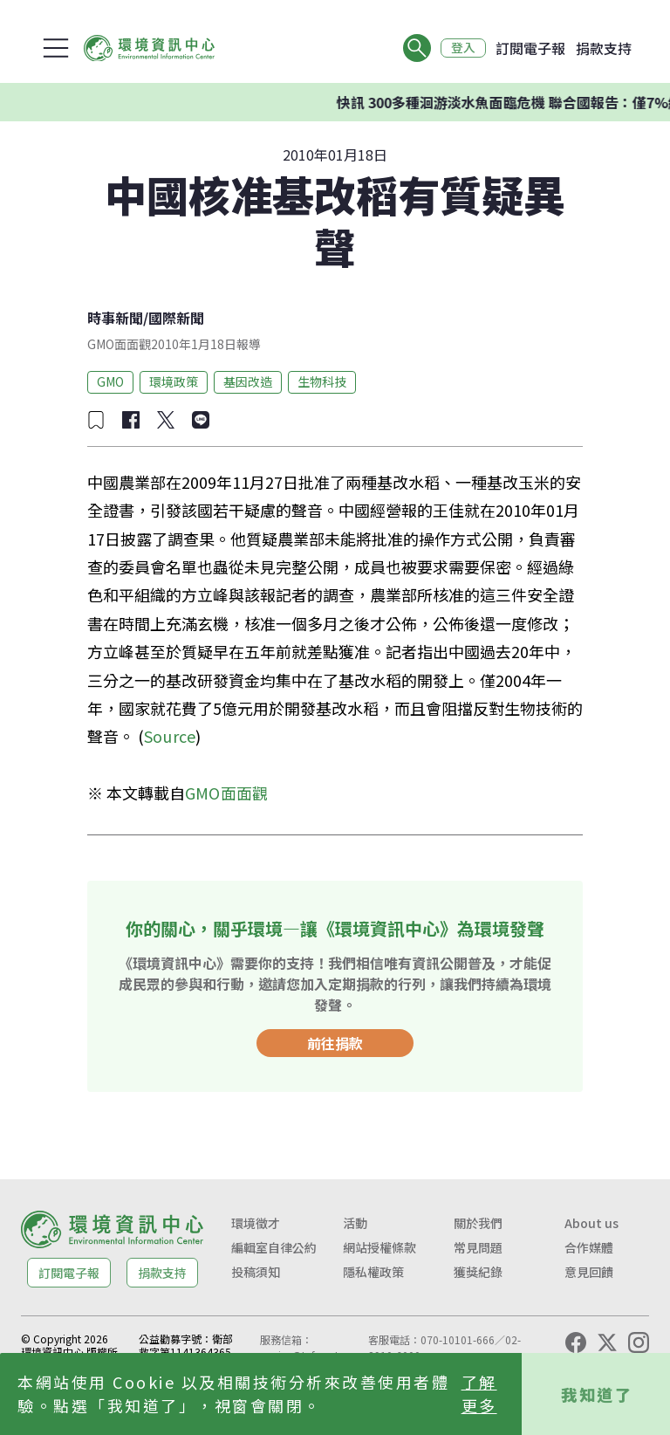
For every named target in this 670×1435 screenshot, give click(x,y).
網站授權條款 (379, 1247)
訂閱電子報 (530, 48)
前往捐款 (335, 1043)
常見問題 (478, 1247)
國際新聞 (176, 317)
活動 (355, 1223)
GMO (110, 381)
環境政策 (173, 381)
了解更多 (479, 1393)
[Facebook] (575, 1342)
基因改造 (247, 381)
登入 (462, 48)
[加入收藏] (96, 420)
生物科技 (321, 381)
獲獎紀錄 (478, 1272)
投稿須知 (255, 1272)
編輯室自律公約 (274, 1247)
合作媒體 (588, 1247)
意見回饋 (588, 1272)
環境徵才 (255, 1223)
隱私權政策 (373, 1272)
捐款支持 (604, 48)
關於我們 (478, 1223)
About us (591, 1223)
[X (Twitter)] (607, 1342)
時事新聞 (115, 317)
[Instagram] (638, 1342)
